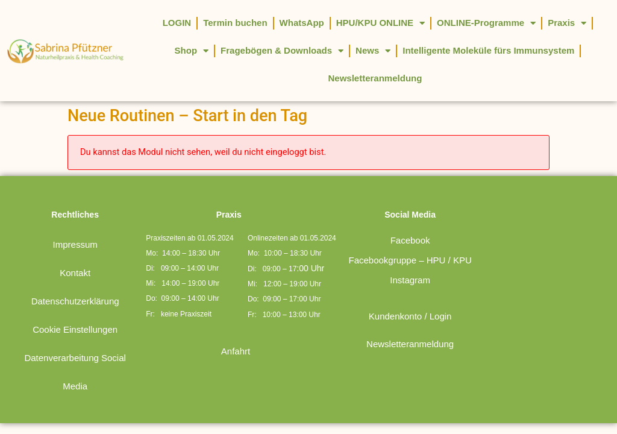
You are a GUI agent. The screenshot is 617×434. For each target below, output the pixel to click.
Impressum (75, 217)
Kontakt (75, 245)
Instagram (410, 252)
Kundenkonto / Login (410, 288)
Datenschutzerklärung (75, 273)
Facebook (410, 212)
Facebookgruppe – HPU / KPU (409, 232)
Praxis (567, 23)
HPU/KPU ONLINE (380, 23)
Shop (192, 50)
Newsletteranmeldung (375, 78)
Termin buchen (235, 22)
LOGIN (177, 22)
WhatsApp (302, 22)
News (372, 50)
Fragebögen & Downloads (282, 50)
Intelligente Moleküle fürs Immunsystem (488, 50)
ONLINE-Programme (486, 23)
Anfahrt (235, 323)
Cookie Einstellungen (75, 302)
